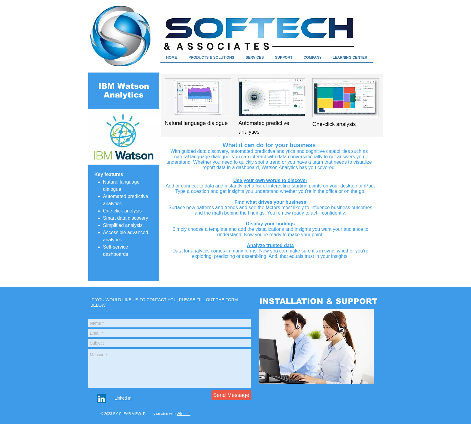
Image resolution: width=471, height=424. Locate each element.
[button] (350, 59)
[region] (316, 347)
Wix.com (183, 414)
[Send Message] (231, 395)
